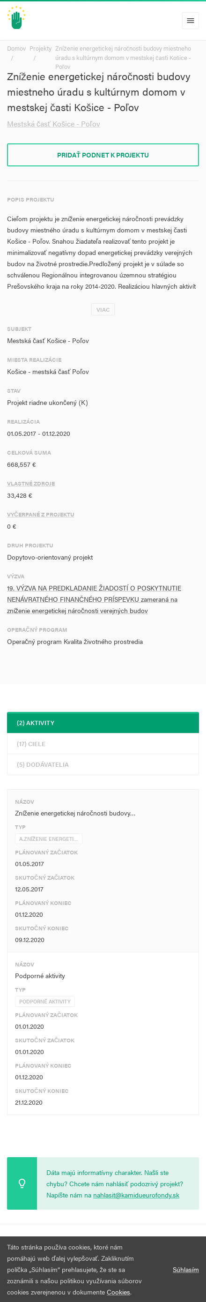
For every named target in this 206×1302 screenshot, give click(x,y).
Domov (16, 48)
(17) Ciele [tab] (31, 743)
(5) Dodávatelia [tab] (43, 764)
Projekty (40, 48)
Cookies (118, 1291)
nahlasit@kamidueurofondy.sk (136, 1194)
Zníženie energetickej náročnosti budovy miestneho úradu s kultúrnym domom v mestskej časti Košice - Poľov (123, 57)
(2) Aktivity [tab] (35, 722)
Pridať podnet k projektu (103, 154)
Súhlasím (186, 1269)
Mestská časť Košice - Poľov (53, 123)
